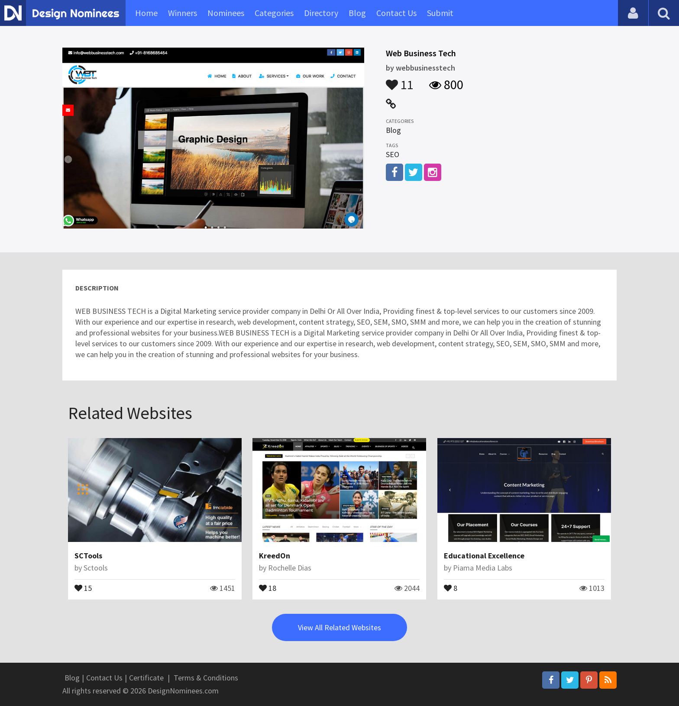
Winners (182, 12)
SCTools (88, 556)
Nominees (225, 12)
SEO (392, 154)
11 (400, 80)
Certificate (146, 678)
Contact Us (396, 12)
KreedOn (274, 556)
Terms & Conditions (206, 678)
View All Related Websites (339, 627)
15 (83, 587)
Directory (321, 12)
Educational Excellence (484, 556)
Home (146, 12)
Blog (357, 12)
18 (267, 587)
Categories (274, 12)
